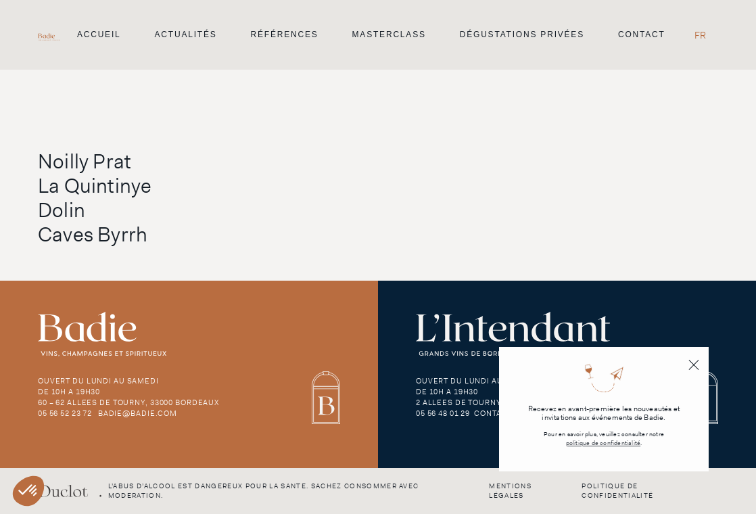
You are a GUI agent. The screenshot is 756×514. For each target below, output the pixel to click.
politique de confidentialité (603, 443)
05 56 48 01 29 (443, 413)
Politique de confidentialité (617, 491)
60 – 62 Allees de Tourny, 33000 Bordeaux (128, 402)
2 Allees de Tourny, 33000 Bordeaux (495, 402)
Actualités (186, 34)
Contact (641, 34)
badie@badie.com (137, 413)
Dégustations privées (522, 34)
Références (284, 34)
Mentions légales (510, 491)
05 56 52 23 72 (65, 413)
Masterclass (389, 34)
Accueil (99, 34)
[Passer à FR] (700, 35)
